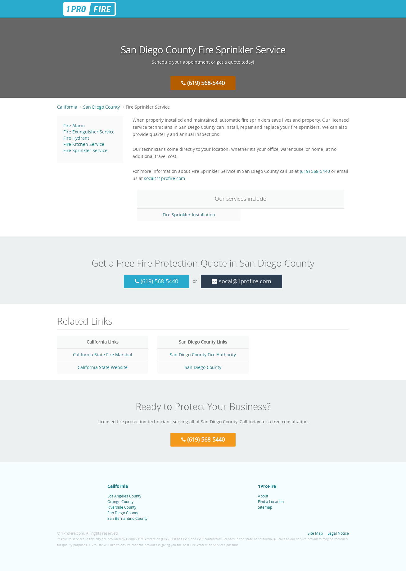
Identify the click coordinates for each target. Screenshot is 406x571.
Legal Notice (338, 533)
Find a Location (271, 501)
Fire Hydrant (76, 138)
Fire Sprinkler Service (85, 150)
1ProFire (267, 486)
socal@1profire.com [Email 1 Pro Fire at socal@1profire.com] (164, 178)
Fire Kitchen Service (83, 144)
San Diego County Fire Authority (203, 354)
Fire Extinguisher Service (89, 132)
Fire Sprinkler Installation (189, 215)
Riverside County (121, 507)
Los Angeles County (124, 495)
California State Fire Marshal (102, 354)
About (263, 495)
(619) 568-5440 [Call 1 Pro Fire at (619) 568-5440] (203, 83)
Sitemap (265, 507)
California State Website (103, 367)
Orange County (120, 501)
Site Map (315, 533)
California (67, 107)
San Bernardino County (127, 518)
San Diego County (101, 107)
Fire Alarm (74, 125)
